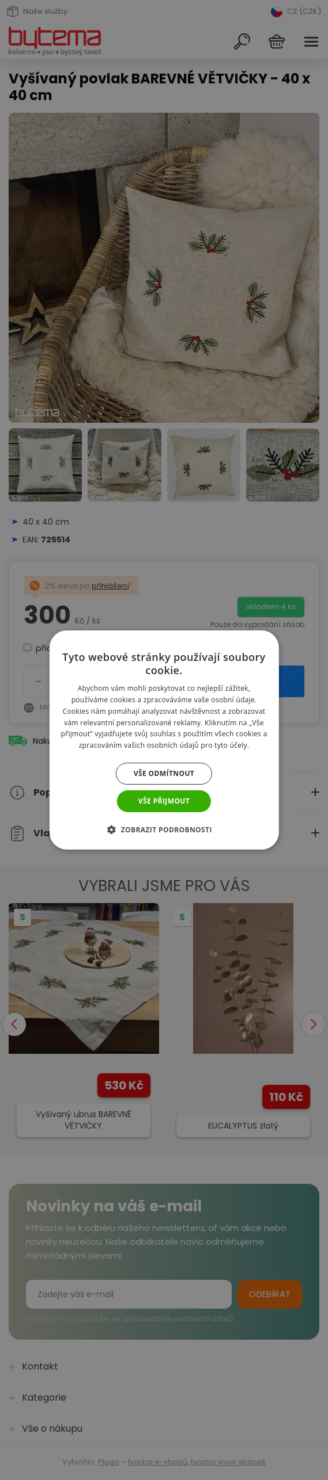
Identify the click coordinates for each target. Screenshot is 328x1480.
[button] (164, 829)
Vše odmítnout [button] (164, 773)
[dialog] (164, 740)
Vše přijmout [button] (164, 801)
